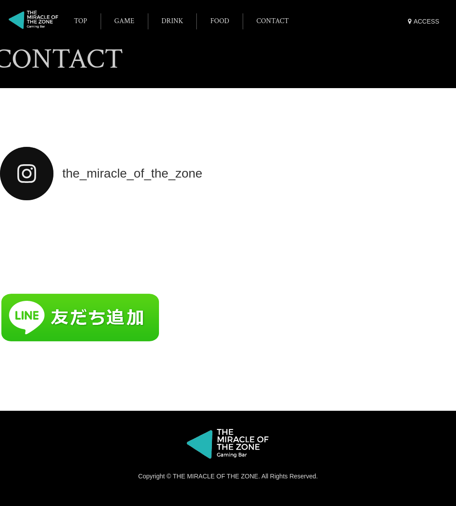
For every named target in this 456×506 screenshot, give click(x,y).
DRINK (172, 21)
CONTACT (272, 21)
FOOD (219, 21)
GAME (124, 21)
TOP (80, 21)
